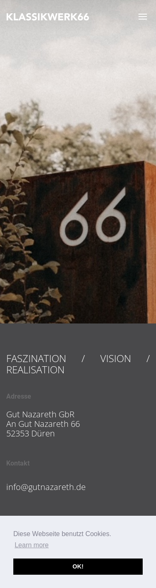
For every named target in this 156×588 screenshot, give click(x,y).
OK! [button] (77, 566)
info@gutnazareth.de (46, 486)
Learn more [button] (32, 545)
